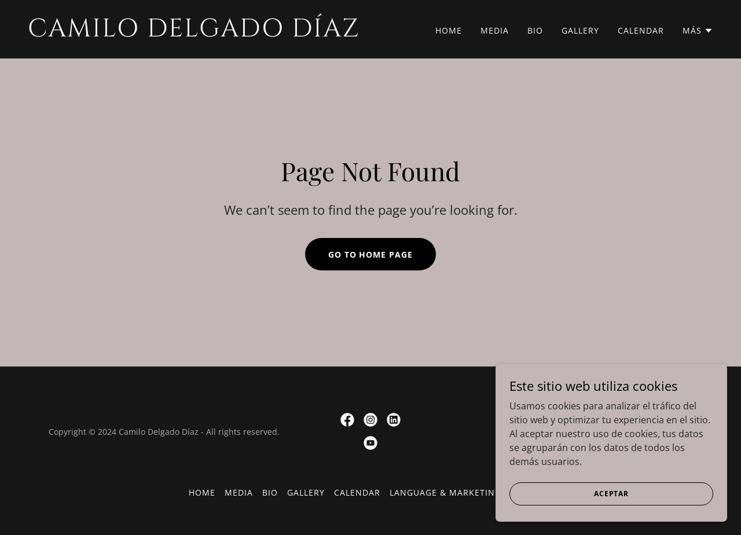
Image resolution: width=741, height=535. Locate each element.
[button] (698, 31)
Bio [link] (535, 30)
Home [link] (448, 30)
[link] (194, 33)
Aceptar (611, 494)
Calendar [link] (641, 30)
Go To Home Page (370, 254)
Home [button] (202, 492)
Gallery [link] (580, 30)
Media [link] (494, 30)
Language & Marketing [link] (445, 492)
